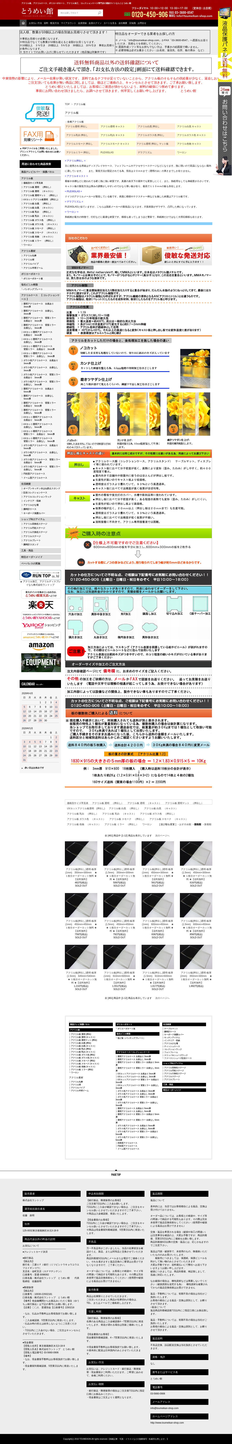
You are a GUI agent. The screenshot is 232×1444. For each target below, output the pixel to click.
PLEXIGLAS (107, 152)
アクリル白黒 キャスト (189, 126)
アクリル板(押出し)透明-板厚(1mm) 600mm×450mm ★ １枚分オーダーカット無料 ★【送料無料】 (158, 926)
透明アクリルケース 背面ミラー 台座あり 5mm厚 (38, 404)
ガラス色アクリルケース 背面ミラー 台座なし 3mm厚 (40, 383)
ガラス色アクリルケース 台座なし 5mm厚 (39, 454)
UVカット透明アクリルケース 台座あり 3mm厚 (36, 333)
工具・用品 (27, 550)
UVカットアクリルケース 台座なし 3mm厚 (137, 1077)
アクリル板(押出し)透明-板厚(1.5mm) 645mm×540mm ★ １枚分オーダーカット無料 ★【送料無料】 (81, 977)
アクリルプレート (32, 540)
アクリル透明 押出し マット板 (152, 143)
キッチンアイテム (172, 1037)
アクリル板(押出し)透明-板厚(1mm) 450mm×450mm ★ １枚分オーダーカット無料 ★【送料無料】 (81, 926)
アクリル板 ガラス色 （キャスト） (41, 224)
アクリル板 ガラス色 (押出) (83, 1055)
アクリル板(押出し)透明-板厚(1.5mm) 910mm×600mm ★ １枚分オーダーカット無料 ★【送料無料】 (158, 977)
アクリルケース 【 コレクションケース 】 (40, 297)
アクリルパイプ (31, 264)
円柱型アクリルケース (34, 473)
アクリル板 (27, 178)
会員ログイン (95, 23)
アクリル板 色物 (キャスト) (83, 1067)
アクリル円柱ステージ (34, 528)
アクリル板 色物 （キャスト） (38, 236)
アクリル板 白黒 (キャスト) (83, 1046)
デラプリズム (145, 152)
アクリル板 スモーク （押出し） (39, 228)
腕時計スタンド (31, 544)
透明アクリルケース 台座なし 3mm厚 (37, 312)
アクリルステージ (32, 536)
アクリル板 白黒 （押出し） (37, 203)
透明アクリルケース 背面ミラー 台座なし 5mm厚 (38, 411)
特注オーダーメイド (31, 557)
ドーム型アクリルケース (35, 478)
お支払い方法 (35, 23)
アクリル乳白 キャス (111, 135)
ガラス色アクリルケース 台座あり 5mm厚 (39, 446)
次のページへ (162, 835)
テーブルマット (171, 1029)
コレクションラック (173, 1049)
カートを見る (110, 23)
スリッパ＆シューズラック (176, 1055)
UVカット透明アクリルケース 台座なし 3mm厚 (36, 340)
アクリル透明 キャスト (113, 126)
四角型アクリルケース (127, 1143)
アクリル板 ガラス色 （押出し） (39, 220)
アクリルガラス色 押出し (151, 135)
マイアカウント (68, 23)
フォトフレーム (171, 1052)
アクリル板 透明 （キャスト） (38, 191)
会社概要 (123, 23)
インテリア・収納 (32, 501)
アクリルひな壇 (31, 505)
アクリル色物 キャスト (189, 143)
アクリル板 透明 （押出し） (37, 187)
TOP (67, 104)
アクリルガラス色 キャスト (191, 135)
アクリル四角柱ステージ (35, 524)
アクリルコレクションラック (37, 496)
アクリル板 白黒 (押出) (81, 1043)
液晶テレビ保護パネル (80, 1024)
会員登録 (82, 23)
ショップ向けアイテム (33, 519)
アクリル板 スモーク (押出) (83, 1061)
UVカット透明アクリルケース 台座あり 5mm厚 (36, 418)
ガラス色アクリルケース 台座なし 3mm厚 (39, 369)
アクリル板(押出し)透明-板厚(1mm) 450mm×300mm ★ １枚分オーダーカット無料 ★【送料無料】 (158, 874)
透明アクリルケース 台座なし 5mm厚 (37, 397)
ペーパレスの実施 (30, 563)
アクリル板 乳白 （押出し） (37, 212)
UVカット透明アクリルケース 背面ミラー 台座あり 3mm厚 (38, 347)
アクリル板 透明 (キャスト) (83, 1037)
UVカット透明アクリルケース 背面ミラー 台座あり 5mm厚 (38, 432)
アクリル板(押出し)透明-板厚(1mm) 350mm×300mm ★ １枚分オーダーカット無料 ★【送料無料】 (81, 874)
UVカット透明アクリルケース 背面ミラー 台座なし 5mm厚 (38, 439)
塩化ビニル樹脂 (29, 284)
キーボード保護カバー (34, 513)
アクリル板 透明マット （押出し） (41, 195)
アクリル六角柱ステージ (35, 532)
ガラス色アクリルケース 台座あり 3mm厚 (39, 361)
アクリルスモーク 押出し (79, 143)
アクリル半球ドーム (33, 268)
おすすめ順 (185, 824)
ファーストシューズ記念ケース (178, 1058)
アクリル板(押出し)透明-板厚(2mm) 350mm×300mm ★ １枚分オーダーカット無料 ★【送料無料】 (196, 977)
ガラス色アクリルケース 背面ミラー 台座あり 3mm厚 (40, 376)
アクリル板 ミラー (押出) (82, 1069)
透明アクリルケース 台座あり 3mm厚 (37, 305)
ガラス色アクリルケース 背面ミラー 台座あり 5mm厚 (40, 461)
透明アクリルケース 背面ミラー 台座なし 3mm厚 (38, 326)
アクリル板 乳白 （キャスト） (38, 216)
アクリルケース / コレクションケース (133, 1052)
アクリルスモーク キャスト (115, 143)
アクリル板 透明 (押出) (81, 1034)
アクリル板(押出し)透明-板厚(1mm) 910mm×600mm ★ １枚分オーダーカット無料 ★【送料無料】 (119, 977)
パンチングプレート (33, 289)
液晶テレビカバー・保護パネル (37, 172)
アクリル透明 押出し (76, 126)
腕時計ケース (29, 509)
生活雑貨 (26, 484)
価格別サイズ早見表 (33, 183)
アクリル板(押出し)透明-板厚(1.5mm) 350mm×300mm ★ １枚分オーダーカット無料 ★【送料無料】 (119, 874)
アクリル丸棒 (29, 255)
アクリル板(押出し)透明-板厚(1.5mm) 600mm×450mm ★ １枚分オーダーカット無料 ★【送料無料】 (196, 926)
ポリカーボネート (30, 274)
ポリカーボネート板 (33, 278)
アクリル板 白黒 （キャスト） (38, 208)
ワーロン (27, 245)
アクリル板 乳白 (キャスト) (83, 1052)
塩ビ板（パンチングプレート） (131, 1038)
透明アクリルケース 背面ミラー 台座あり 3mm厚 (38, 319)
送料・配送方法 (51, 23)
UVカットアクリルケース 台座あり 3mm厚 (137, 1074)
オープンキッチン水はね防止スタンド (41, 488)
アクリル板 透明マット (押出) (84, 1040)
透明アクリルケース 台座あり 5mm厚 (37, 390)
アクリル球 (28, 259)
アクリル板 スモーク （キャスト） (41, 232)
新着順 (207, 824)
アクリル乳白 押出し (77, 135)
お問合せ (142, 23)
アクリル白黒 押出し (149, 126)
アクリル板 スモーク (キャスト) (85, 1064)
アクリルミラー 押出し (78, 152)
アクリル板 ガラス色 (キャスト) (85, 1058)
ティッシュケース (172, 1046)
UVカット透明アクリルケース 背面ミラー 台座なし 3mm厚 (38, 354)
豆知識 (132, 23)
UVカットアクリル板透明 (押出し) (40, 199)
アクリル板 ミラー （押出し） (38, 241)
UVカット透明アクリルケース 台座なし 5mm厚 (36, 425)
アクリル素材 (28, 251)
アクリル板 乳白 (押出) (81, 1049)
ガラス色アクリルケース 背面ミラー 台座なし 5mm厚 (40, 468)
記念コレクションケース (35, 492)
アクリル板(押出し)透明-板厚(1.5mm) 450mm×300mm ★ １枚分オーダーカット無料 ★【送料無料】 (196, 874)
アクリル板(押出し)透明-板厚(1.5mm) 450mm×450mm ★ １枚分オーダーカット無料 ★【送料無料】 (119, 926)
